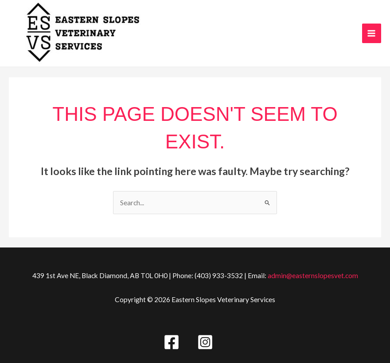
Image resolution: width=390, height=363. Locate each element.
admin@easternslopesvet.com (313, 275)
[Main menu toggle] (371, 33)
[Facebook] (171, 342)
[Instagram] (205, 342)
